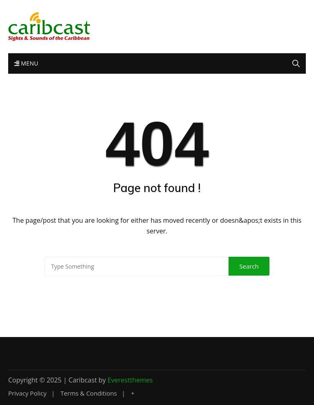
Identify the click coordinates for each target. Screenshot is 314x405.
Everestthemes (130, 380)
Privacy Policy (27, 393)
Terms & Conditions (89, 393)
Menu (26, 63)
